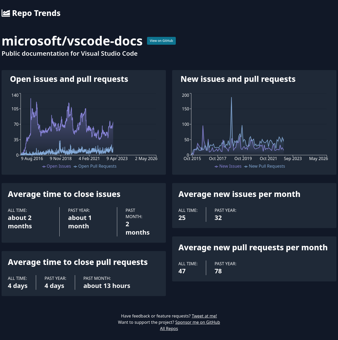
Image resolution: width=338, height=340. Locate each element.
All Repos (169, 328)
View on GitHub (161, 40)
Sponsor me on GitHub (197, 322)
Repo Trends (31, 13)
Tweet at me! (204, 316)
